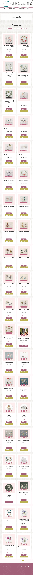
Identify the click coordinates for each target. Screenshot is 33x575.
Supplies (27, 8)
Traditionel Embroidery (5, 31)
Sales (24, 11)
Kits (4, 8)
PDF (17, 8)
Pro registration (23, 4)
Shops (16, 4)
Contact (19, 4)
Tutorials (10, 11)
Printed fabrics (22, 8)
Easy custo (14, 31)
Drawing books (12, 8)
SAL (7, 8)
